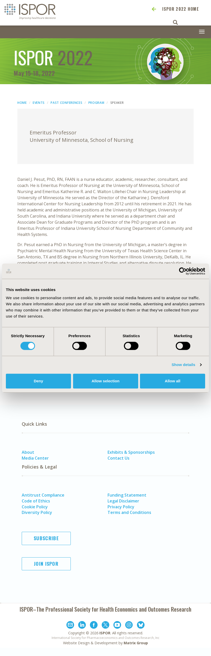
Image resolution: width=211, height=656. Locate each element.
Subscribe (46, 538)
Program (96, 102)
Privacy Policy (121, 507)
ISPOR (104, 632)
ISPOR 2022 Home (180, 9)
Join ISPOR (46, 563)
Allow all (172, 381)
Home (22, 102)
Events (39, 102)
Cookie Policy (35, 507)
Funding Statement (127, 495)
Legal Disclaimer (123, 501)
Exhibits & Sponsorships (131, 452)
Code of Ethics (36, 501)
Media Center (35, 458)
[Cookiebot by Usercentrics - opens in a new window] (182, 271)
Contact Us (119, 458)
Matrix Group (136, 642)
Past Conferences (66, 102)
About (28, 452)
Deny (38, 381)
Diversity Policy (37, 512)
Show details (183, 364)
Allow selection (105, 381)
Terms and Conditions (129, 512)
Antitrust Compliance (43, 495)
